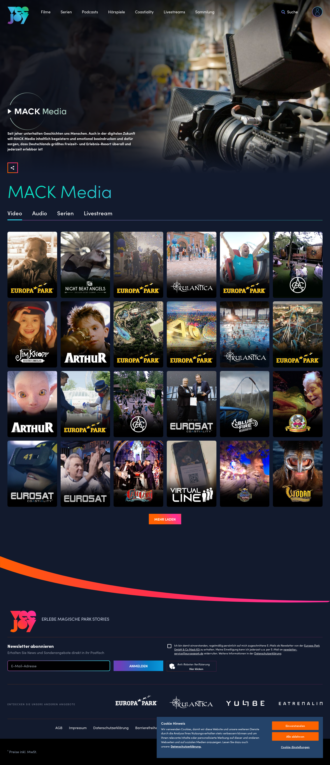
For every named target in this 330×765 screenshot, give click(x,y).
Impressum (78, 727)
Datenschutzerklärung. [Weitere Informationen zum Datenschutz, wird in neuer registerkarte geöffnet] (186, 746)
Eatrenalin (301, 703)
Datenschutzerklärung (267, 653)
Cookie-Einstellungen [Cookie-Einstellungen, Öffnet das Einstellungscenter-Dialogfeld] (295, 747)
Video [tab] (14, 213)
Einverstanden (295, 726)
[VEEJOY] (18, 15)
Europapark (136, 703)
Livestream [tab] (98, 213)
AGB (58, 727)
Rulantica (191, 703)
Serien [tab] (65, 213)
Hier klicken (196, 669)
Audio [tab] (39, 213)
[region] (240, 737)
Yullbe (246, 703)
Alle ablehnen (295, 736)
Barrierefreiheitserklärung (156, 727)
